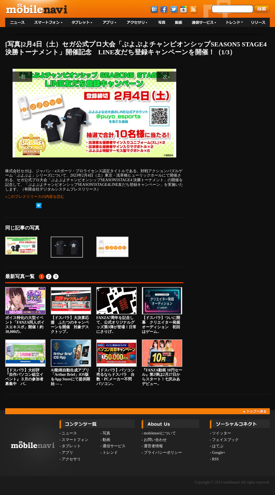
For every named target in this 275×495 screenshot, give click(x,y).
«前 (22, 76)
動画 (106, 440)
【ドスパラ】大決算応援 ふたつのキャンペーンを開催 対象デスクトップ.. (71, 310)
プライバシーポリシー (163, 453)
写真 (106, 433)
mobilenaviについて (160, 433)
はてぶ (217, 446)
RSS (215, 459)
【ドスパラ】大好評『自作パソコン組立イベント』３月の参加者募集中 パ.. (25, 362)
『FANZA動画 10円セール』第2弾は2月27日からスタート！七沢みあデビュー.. (162, 362)
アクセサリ (71, 459)
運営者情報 (153, 446)
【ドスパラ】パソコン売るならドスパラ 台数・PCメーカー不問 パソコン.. (116, 362)
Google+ (218, 453)
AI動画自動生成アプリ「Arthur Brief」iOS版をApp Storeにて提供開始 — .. (71, 362)
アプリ (67, 453)
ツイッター (221, 433)
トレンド (110, 453)
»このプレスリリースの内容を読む (34, 196)
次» (166, 76)
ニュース (69, 433)
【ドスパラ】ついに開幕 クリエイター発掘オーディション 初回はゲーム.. (162, 310)
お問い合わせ (155, 440)
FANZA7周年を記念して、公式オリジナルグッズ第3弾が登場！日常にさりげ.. (116, 310)
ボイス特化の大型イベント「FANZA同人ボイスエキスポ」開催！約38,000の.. (25, 310)
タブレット (71, 446)
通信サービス (114, 446)
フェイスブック (225, 440)
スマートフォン (75, 440)
